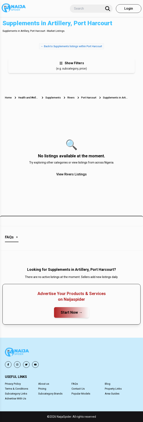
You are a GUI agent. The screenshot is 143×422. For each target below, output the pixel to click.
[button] (17, 353)
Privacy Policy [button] (13, 383)
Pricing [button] (42, 388)
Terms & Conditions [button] (16, 388)
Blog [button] (107, 383)
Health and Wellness (28, 97)
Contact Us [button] (78, 388)
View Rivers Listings (71, 174)
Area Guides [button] (112, 393)
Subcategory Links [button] (16, 393)
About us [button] (43, 383)
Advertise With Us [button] (15, 398)
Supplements (53, 97)
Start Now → (71, 312)
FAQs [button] (75, 383)
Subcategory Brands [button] (50, 393)
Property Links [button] (113, 388)
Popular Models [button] (81, 393)
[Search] (107, 9)
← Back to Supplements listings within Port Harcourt (71, 46)
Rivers (71, 97)
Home (8, 97)
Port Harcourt (88, 97)
